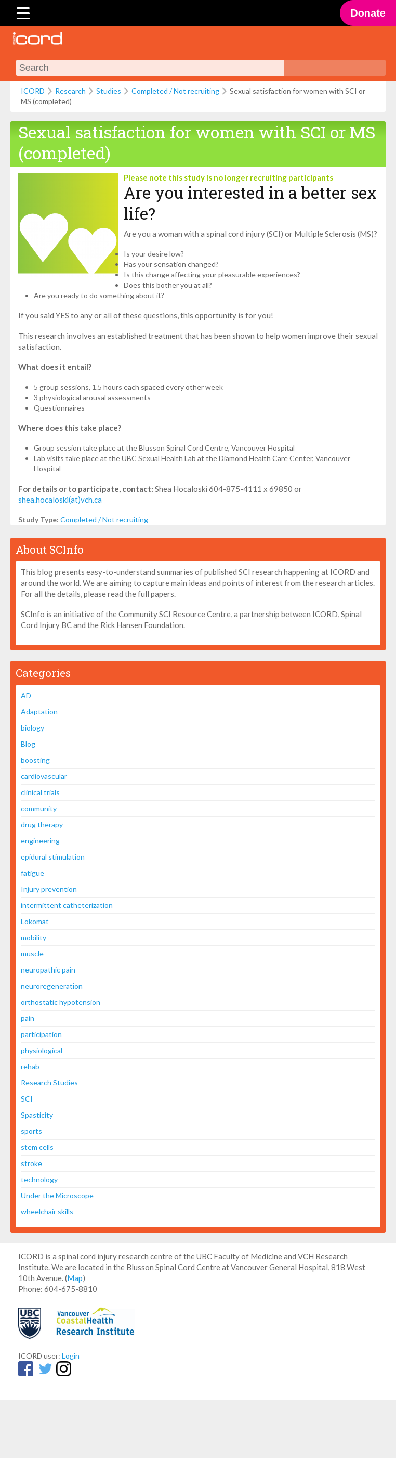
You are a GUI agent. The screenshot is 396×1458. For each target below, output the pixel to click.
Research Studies (49, 1082)
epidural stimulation (53, 856)
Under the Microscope (57, 1195)
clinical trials (40, 792)
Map (75, 1278)
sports (31, 1131)
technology (39, 1179)
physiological (41, 1050)
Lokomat (35, 921)
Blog (28, 743)
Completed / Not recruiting (175, 90)
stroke (31, 1163)
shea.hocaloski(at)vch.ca (60, 499)
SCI (27, 1098)
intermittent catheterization (67, 905)
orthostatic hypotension (60, 1001)
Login (71, 1355)
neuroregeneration (52, 985)
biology (32, 727)
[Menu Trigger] (23, 13)
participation (41, 1034)
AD (26, 695)
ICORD (33, 90)
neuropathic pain (48, 969)
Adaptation (39, 711)
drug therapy (42, 824)
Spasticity (37, 1114)
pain (27, 1018)
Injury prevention (49, 889)
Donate (368, 13)
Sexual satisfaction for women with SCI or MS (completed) (196, 142)
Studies (108, 90)
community (39, 808)
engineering (40, 840)
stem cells (37, 1147)
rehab (30, 1066)
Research (70, 90)
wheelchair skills (47, 1211)
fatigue (32, 872)
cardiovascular (44, 776)
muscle (32, 953)
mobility (33, 937)
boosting (35, 760)
